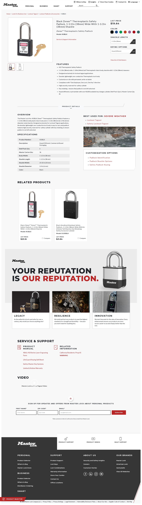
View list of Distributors (118, 60)
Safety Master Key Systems (33, 364)
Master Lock (121, 460)
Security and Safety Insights (94, 460)
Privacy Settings (58, 502)
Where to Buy (22, 464)
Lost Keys (54, 464)
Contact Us (54, 479)
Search (81, 5)
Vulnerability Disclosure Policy (86, 502)
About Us (89, 455)
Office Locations (56, 483)
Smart (21, 491)
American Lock (122, 464)
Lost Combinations (57, 468)
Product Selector (23, 460)
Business (23, 473)
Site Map (129, 502)
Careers (86, 464)
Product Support (56, 460)
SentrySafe (120, 468)
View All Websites (123, 471)
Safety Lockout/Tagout (97, 124)
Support (56, 455)
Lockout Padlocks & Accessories (50, 14)
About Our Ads (102, 502)
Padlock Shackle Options (101, 161)
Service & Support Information (66, 39)
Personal (23, 455)
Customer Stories (90, 468)
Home (8, 14)
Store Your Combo (57, 475)
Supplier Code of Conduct (117, 502)
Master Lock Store (24, 468)
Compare (47, 238)
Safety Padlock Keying (100, 165)
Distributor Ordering (25, 486)
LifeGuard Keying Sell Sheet (33, 360)
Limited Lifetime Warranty (33, 368)
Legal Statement (70, 502)
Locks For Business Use (19, 14)
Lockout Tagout (33, 14)
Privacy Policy (47, 502)
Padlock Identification (100, 158)
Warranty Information (58, 471)
